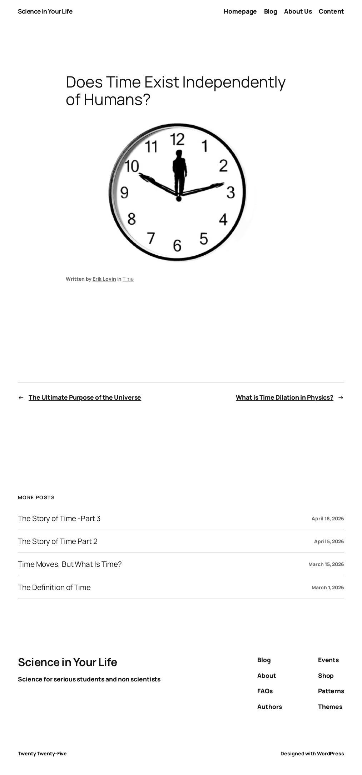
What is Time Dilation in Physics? (284, 397)
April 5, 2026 (329, 541)
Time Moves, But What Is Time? (70, 564)
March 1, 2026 (328, 587)
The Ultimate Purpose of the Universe (85, 397)
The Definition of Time (54, 587)
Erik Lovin (104, 278)
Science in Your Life (45, 11)
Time (128, 278)
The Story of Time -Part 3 (59, 518)
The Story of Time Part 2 (58, 541)
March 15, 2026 (326, 564)
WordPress (330, 753)
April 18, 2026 (328, 518)
